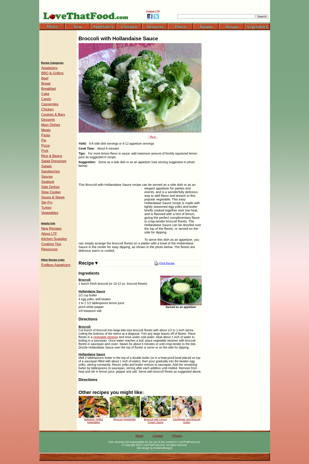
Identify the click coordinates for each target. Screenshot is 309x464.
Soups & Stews (53, 197)
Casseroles (50, 104)
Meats (46, 130)
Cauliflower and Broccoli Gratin (186, 421)
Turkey (46, 207)
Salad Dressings (54, 161)
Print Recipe (167, 263)
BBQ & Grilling (52, 73)
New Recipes (51, 228)
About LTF (49, 234)
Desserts (48, 120)
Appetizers (49, 68)
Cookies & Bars (53, 114)
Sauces (47, 176)
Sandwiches (50, 171)
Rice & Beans (51, 156)
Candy (46, 99)
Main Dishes (50, 125)
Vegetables (49, 213)
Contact (158, 435)
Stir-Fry (47, 202)
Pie (43, 140)
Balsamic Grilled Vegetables (93, 421)
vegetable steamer (105, 337)
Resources (49, 249)
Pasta (45, 135)
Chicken (47, 109)
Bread (46, 83)
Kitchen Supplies (54, 239)
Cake (45, 94)
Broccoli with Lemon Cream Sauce (155, 421)
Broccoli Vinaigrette (124, 419)
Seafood (47, 182)
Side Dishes (50, 187)
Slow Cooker (51, 192)
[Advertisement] (111, 214)
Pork (44, 151)
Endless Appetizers (56, 265)
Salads (46, 166)
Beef (44, 78)
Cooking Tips (51, 244)
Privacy (177, 435)
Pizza (45, 145)
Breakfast (48, 89)
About (139, 435)
